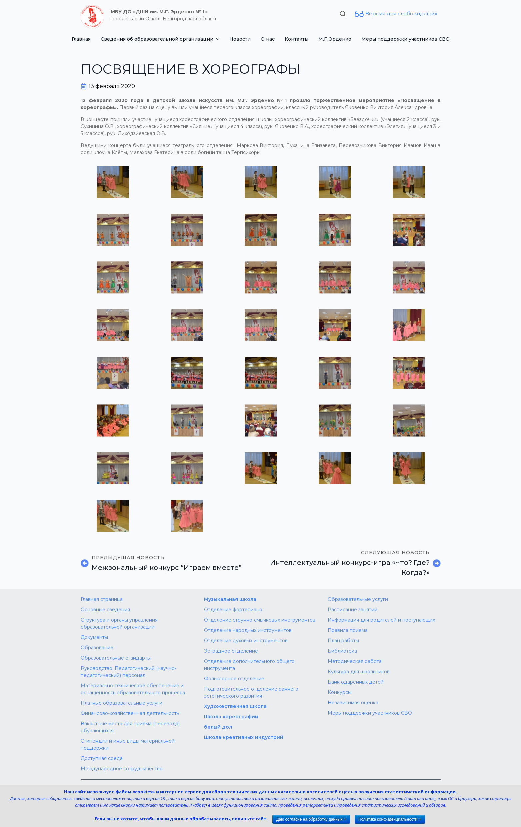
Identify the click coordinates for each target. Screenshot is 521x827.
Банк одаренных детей (356, 682)
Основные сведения (105, 610)
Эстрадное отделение (231, 651)
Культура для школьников (359, 672)
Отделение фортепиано (233, 610)
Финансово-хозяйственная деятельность (130, 713)
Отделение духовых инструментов (246, 641)
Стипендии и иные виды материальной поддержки (128, 744)
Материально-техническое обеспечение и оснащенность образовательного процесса (133, 689)
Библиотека (342, 651)
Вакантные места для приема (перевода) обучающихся (130, 727)
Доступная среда (102, 758)
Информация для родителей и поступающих (381, 620)
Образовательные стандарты (116, 658)
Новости (240, 39)
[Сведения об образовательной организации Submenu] (218, 39)
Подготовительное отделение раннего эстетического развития (251, 692)
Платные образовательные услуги (121, 703)
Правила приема (348, 630)
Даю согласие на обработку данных (309, 819)
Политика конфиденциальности (387, 819)
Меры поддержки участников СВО (405, 39)
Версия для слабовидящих (401, 13)
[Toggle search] (342, 13)
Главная (81, 39)
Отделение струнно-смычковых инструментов (259, 620)
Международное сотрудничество (122, 769)
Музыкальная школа (230, 599)
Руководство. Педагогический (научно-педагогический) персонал (128, 671)
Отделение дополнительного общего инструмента (249, 664)
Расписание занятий (352, 610)
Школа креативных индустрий (243, 737)
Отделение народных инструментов (248, 630)
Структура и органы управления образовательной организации (119, 623)
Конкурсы (339, 692)
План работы (343, 641)
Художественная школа (235, 706)
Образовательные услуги (358, 599)
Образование (97, 648)
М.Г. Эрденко (334, 39)
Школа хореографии (231, 717)
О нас (268, 39)
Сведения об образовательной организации (157, 39)
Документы (94, 637)
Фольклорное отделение (234, 679)
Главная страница (102, 599)
